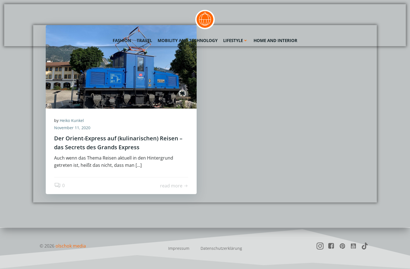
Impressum (178, 248)
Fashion (122, 40)
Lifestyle (235, 40)
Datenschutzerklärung (221, 248)
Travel (144, 40)
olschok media (71, 246)
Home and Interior (275, 40)
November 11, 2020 (72, 127)
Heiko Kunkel (72, 120)
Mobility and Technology (188, 40)
